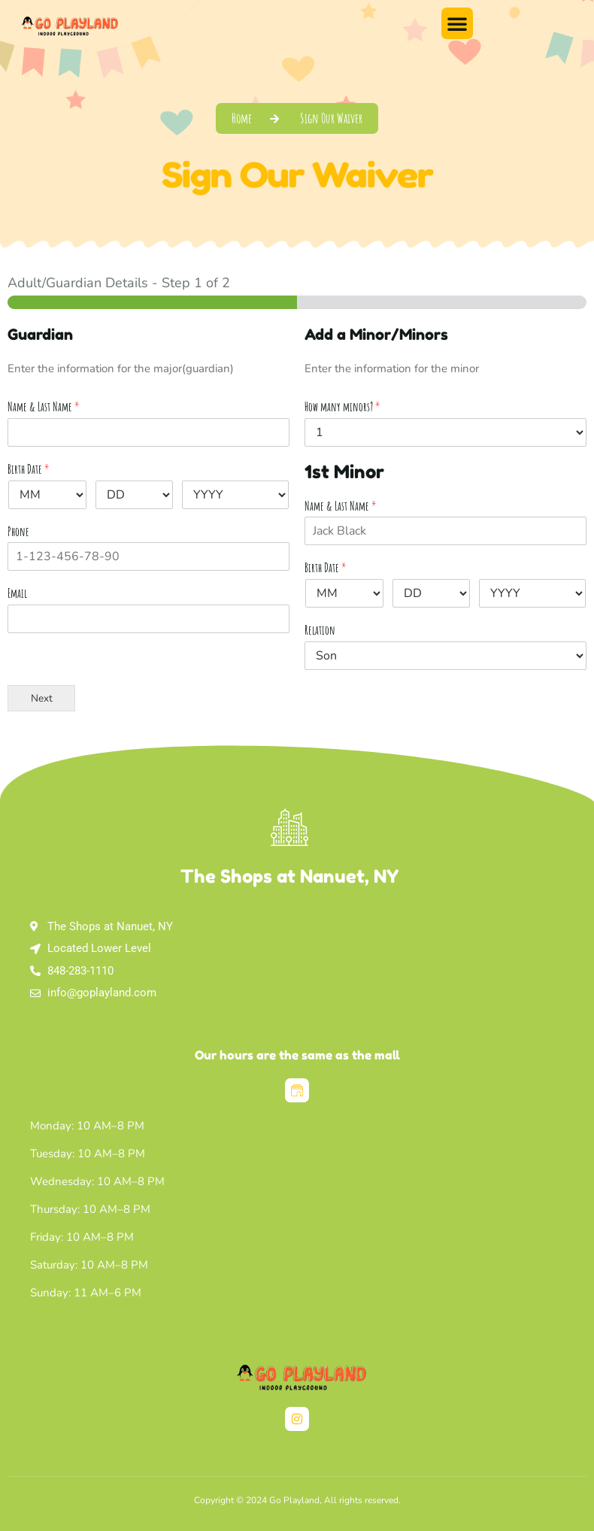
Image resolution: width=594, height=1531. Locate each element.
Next (42, 698)
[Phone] (148, 556)
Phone (18, 531)
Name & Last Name (44, 406)
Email (17, 593)
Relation (320, 630)
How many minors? (342, 406)
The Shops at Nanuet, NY (289, 876)
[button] (457, 23)
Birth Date (29, 469)
